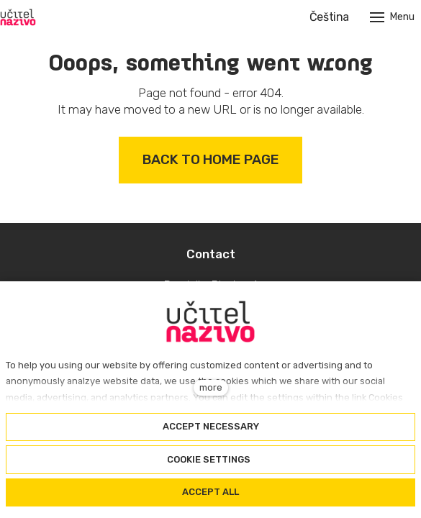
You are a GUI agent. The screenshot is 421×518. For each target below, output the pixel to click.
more (210, 387)
